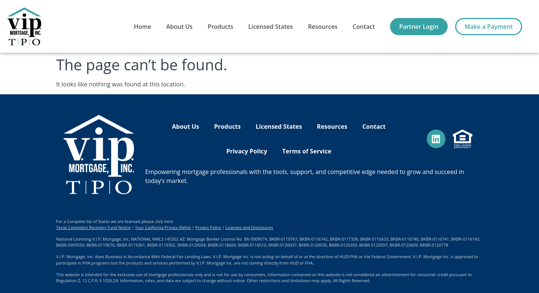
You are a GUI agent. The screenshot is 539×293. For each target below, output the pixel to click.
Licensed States (270, 26)
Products (221, 26)
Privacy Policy (246, 151)
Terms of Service (306, 151)
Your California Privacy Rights (163, 227)
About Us (179, 26)
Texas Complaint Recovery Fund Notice (93, 227)
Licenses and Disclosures (249, 227)
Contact (364, 26)
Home (142, 26)
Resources (323, 26)
